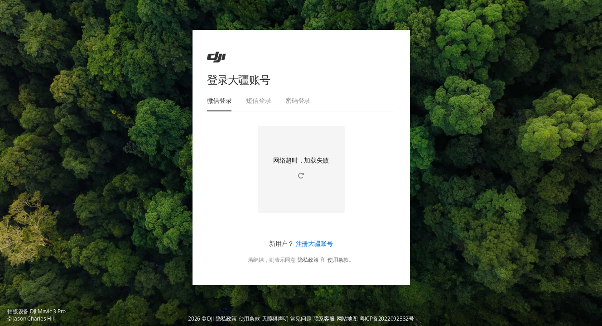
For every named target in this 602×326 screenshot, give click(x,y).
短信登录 (258, 100)
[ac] (216, 57)
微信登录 (219, 100)
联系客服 (324, 318)
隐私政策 (308, 260)
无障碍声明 (275, 318)
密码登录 (297, 100)
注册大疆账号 (314, 243)
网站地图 (347, 318)
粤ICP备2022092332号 (387, 318)
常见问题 (301, 318)
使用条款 (338, 260)
